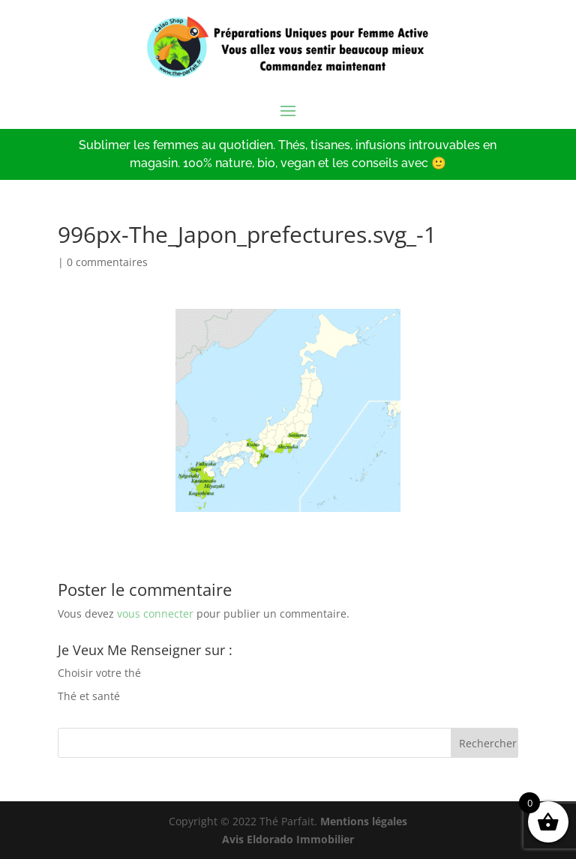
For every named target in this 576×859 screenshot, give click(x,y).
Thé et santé (89, 696)
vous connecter (155, 613)
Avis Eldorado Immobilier (288, 839)
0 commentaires (107, 262)
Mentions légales (363, 821)
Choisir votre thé (99, 673)
